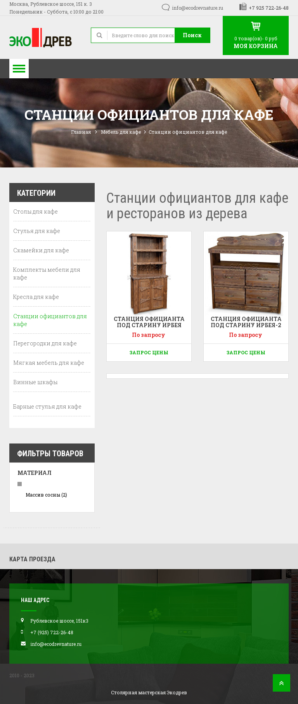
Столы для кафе (35, 211)
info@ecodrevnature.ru (197, 8)
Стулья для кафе (36, 231)
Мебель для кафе (121, 132)
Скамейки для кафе (41, 250)
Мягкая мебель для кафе (48, 362)
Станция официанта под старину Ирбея (149, 321)
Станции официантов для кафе (50, 320)
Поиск (192, 35)
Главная (81, 132)
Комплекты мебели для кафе (46, 273)
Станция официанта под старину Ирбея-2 (246, 321)
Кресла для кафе (36, 296)
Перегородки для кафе (45, 343)
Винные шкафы (35, 382)
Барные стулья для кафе (47, 406)
